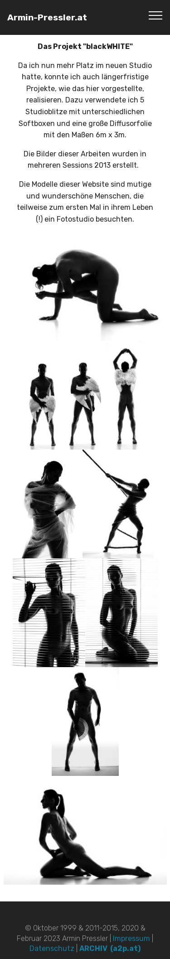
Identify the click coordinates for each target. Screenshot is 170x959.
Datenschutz (52, 953)
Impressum (132, 943)
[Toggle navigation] (156, 15)
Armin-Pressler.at (47, 17)
